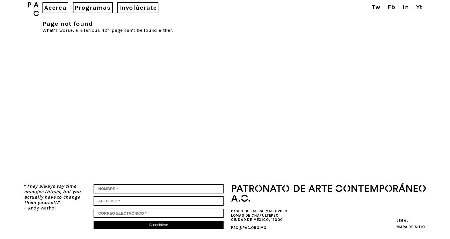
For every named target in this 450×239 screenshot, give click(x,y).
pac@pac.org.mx (249, 228)
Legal (402, 220)
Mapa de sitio (411, 227)
